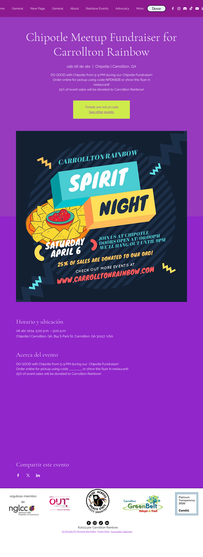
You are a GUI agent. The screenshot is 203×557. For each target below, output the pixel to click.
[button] (74, 8)
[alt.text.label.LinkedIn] (107, 523)
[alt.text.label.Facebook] (173, 8)
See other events (101, 112)
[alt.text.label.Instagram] (179, 8)
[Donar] (156, 8)
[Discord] (185, 8)
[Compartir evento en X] (28, 475)
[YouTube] (197, 8)
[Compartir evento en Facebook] (18, 475)
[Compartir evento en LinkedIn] (38, 475)
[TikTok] (191, 8)
